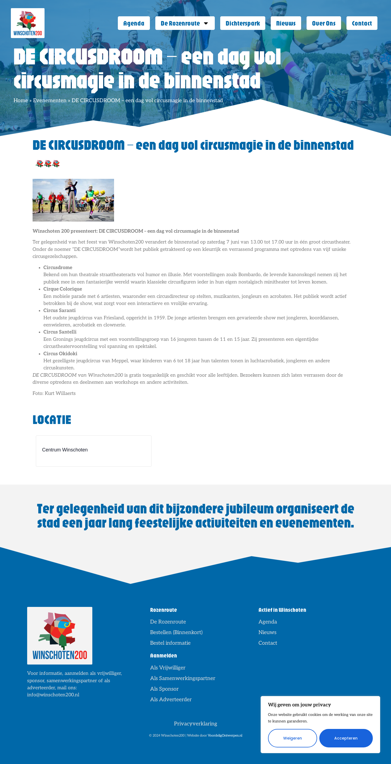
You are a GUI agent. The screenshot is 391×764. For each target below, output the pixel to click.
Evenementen (50, 100)
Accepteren (346, 738)
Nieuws (286, 23)
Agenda (133, 23)
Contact (362, 23)
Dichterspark (243, 23)
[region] (320, 724)
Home (21, 100)
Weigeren (292, 738)
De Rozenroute (185, 23)
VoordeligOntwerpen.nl (225, 736)
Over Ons (324, 23)
